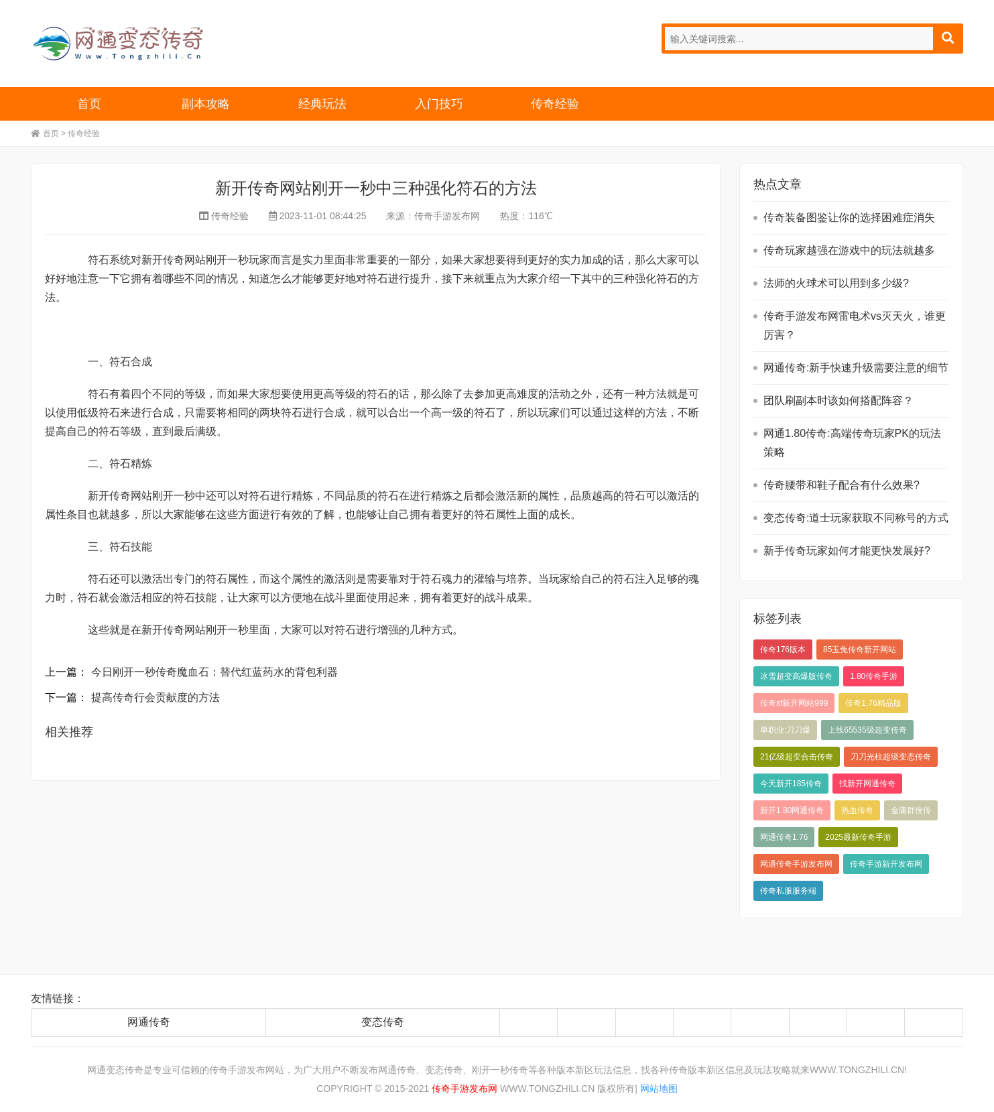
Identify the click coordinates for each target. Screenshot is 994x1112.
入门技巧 (439, 104)
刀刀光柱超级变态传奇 (891, 756)
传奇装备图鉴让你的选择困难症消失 (849, 217)
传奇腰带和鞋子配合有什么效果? (841, 485)
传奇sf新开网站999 (794, 703)
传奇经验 (555, 104)
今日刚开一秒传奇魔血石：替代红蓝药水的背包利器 (214, 672)
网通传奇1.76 (784, 837)
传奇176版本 (783, 649)
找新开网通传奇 (867, 783)
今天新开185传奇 (791, 783)
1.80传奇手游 (873, 676)
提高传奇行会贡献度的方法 (155, 697)
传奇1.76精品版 (873, 703)
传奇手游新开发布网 (886, 864)
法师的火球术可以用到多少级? (836, 283)
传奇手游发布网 (447, 215)
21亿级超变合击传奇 (796, 756)
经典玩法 (322, 104)
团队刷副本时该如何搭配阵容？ (838, 400)
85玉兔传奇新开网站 (859, 649)
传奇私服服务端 (788, 890)
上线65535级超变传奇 (867, 730)
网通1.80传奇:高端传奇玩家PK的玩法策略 (852, 443)
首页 (89, 104)
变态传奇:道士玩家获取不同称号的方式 (855, 517)
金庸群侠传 (911, 810)
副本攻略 (206, 104)
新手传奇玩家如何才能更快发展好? (846, 550)
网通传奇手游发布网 (796, 864)
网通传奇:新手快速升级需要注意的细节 (855, 367)
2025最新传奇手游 (858, 837)
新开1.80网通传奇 (792, 810)
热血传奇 (857, 810)
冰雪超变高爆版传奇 (796, 676)
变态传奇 (382, 1022)
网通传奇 (148, 1022)
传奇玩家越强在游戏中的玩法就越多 (849, 250)
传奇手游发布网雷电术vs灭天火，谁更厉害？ (854, 325)
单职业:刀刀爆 (785, 730)
